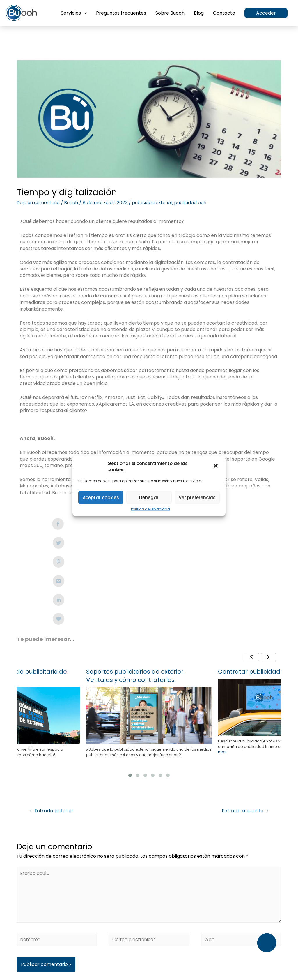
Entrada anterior (53, 715)
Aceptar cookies (101, 497)
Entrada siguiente (243, 715)
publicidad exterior (156, 202)
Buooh (74, 202)
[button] (216, 466)
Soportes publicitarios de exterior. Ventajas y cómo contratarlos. (135, 580)
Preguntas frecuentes (121, 13)
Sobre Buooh (170, 13)
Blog (199, 13)
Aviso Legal (113, 934)
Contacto (224, 13)
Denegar (149, 497)
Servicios (71, 13)
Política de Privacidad (150, 509)
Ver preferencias (197, 497)
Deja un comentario (39, 202)
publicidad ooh (196, 202)
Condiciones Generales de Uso (213, 934)
